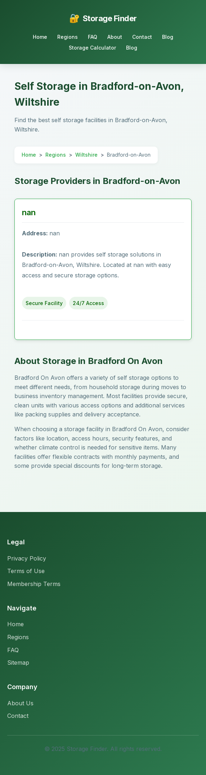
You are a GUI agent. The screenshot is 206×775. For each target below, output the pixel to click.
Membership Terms (34, 583)
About (114, 37)
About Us (20, 703)
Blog (167, 37)
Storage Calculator (92, 48)
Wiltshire (86, 155)
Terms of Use (26, 571)
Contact (142, 37)
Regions (67, 37)
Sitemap (18, 662)
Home (40, 37)
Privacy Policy (26, 558)
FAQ (92, 37)
